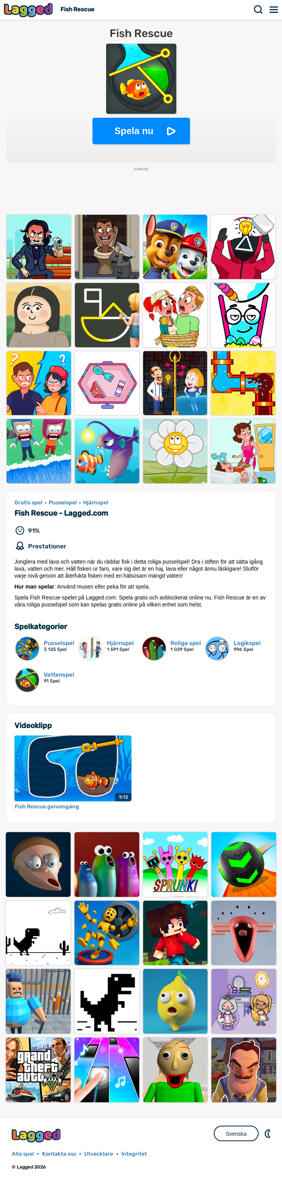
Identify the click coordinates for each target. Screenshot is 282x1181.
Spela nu (133, 131)
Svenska (236, 1134)
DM (268, 1133)
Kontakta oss (59, 1154)
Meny (274, 9)
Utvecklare (98, 1154)
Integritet (134, 1154)
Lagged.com (37, 1136)
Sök (258, 9)
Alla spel (23, 1154)
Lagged (29, 10)
